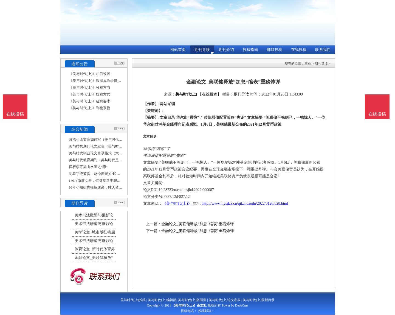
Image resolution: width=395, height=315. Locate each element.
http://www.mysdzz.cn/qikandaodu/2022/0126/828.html (245, 203)
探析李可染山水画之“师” (88, 167)
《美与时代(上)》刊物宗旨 (90, 108)
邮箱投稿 (274, 50)
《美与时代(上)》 (177, 203)
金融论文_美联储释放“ (94, 258)
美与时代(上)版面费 (192, 300)
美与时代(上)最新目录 (259, 300)
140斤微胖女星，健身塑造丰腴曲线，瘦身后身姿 (107, 180)
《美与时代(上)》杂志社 (189, 305)
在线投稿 (298, 50)
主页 (307, 63)
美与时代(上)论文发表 (225, 300)
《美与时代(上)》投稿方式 (90, 94)
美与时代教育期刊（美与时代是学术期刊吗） (104, 160)
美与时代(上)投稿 (133, 300)
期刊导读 (202, 50)
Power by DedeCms (235, 305)
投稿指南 (250, 50)
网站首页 (178, 50)
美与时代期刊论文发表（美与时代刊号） (101, 146)
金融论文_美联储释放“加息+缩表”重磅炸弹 (197, 224)
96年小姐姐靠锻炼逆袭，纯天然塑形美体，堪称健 (108, 187)
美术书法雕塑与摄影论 (94, 215)
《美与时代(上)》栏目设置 (90, 74)
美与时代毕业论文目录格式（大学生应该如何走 (106, 153)
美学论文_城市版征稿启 (95, 232)
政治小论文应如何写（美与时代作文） (99, 139)
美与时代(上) (186, 94)
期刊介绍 (226, 50)
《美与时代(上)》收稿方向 (90, 87)
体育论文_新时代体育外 (95, 249)
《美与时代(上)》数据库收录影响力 (97, 81)
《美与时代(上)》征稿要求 (90, 101)
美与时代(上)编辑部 (162, 300)
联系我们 (323, 50)
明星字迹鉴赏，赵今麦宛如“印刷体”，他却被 (104, 174)
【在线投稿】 (209, 94)
